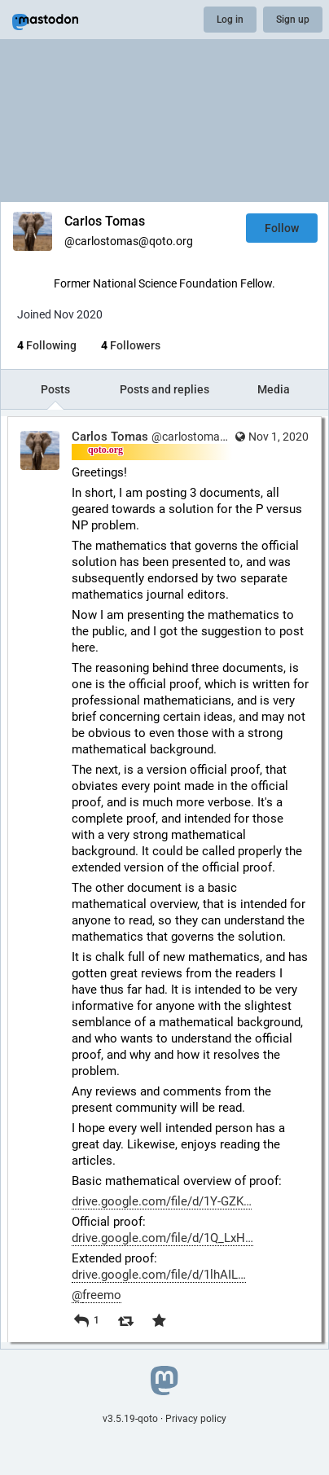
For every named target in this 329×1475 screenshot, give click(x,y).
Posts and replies (164, 389)
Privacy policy (195, 1419)
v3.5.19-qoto (130, 1419)
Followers (130, 345)
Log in (230, 19)
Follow (282, 228)
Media (273, 389)
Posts (55, 389)
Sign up (292, 19)
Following (47, 345)
